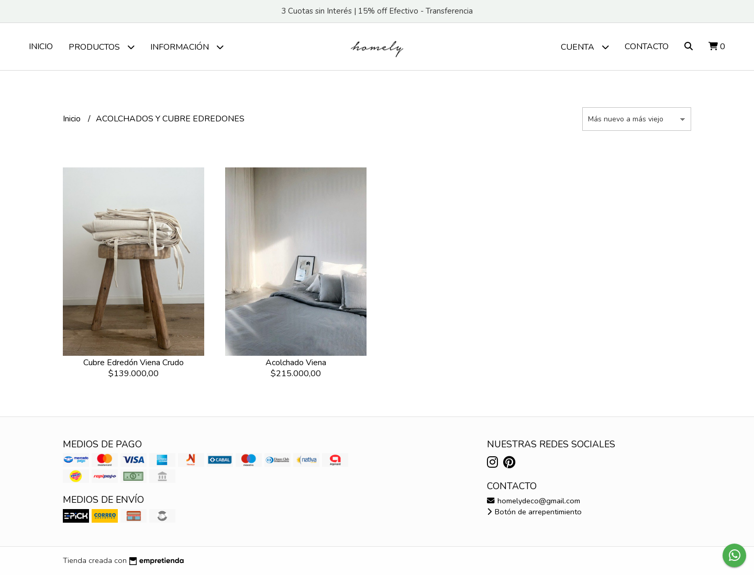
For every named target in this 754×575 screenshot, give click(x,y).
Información (187, 47)
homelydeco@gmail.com (533, 500)
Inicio (41, 46)
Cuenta (585, 47)
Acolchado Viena (295, 362)
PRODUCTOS (102, 47)
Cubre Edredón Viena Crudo (133, 362)
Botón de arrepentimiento (534, 511)
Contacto (647, 46)
